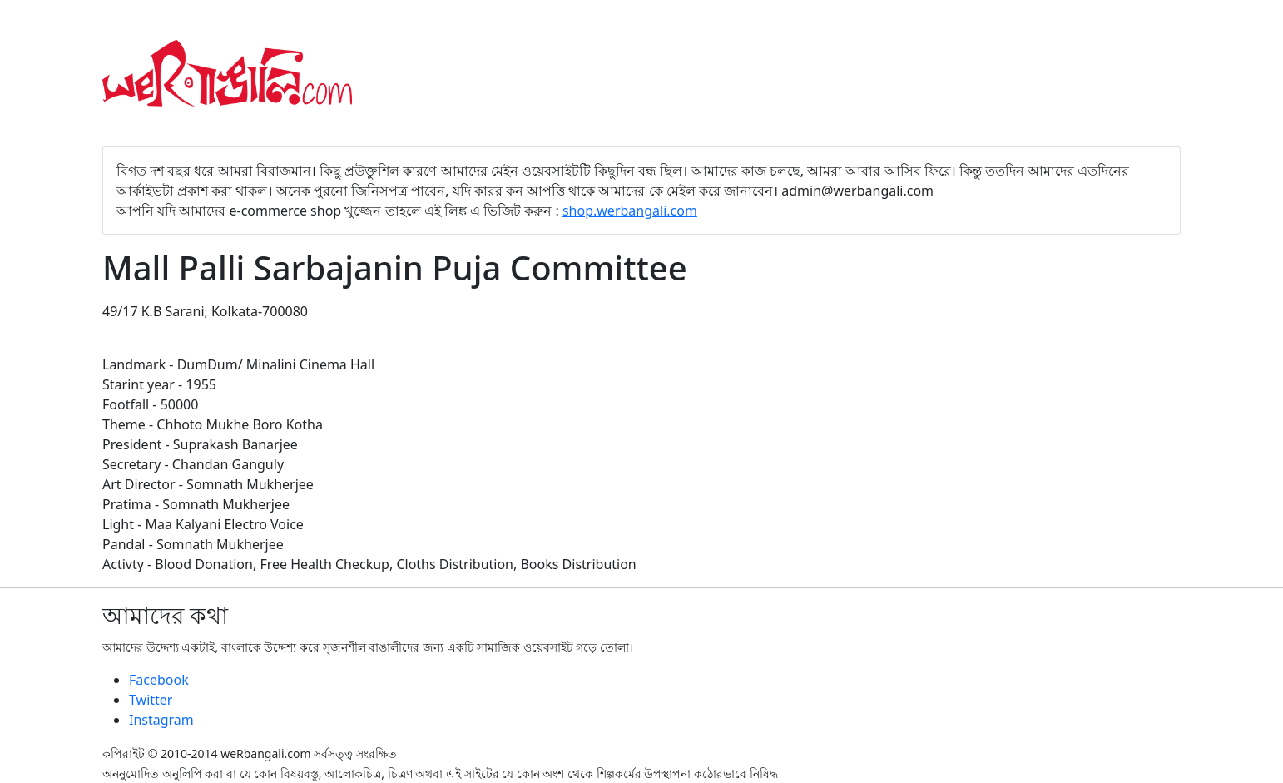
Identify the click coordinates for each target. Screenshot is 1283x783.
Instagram (161, 720)
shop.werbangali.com (629, 210)
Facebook (159, 680)
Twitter (150, 700)
